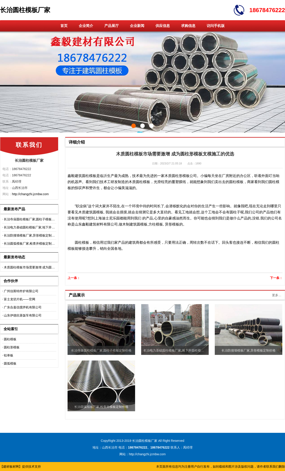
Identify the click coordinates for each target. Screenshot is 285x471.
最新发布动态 (14, 257)
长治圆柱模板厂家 (25, 10)
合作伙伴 (11, 281)
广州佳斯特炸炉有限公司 (21, 291)
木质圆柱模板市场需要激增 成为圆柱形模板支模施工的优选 (45, 267)
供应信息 (163, 26)
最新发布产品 (14, 209)
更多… (276, 295)
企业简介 (86, 26)
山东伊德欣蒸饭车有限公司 (23, 315)
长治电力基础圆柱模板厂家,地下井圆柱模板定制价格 (40, 227)
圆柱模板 (10, 339)
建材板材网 (11, 466)
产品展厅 (111, 26)
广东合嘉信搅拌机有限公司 (23, 307)
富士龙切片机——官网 (19, 299)
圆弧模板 (10, 363)
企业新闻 (137, 26)
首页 (64, 26)
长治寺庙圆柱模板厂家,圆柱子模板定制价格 (34, 219)
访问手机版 (216, 26)
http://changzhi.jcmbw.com (30, 194)
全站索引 (11, 329)
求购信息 (188, 26)
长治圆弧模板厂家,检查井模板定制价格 (31, 243)
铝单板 (8, 355)
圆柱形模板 (12, 347)
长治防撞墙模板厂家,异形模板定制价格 (31, 235)
